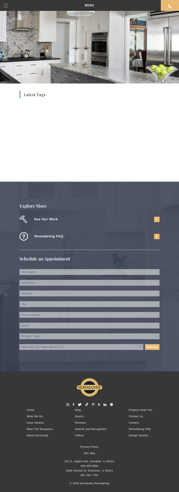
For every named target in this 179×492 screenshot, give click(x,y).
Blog (78, 410)
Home (30, 410)
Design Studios (138, 435)
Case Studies (35, 422)
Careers (134, 422)
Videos (79, 435)
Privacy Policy (89, 446)
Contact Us (136, 416)
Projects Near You (140, 410)
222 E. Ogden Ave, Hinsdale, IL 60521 (89, 461)
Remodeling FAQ (140, 429)
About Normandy (37, 435)
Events (79, 416)
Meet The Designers (40, 429)
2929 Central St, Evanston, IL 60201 (89, 470)
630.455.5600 (89, 465)
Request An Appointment (170, 6)
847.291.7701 (89, 475)
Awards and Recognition (91, 429)
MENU (49, 5)
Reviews (80, 422)
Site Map (89, 453)
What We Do (35, 416)
